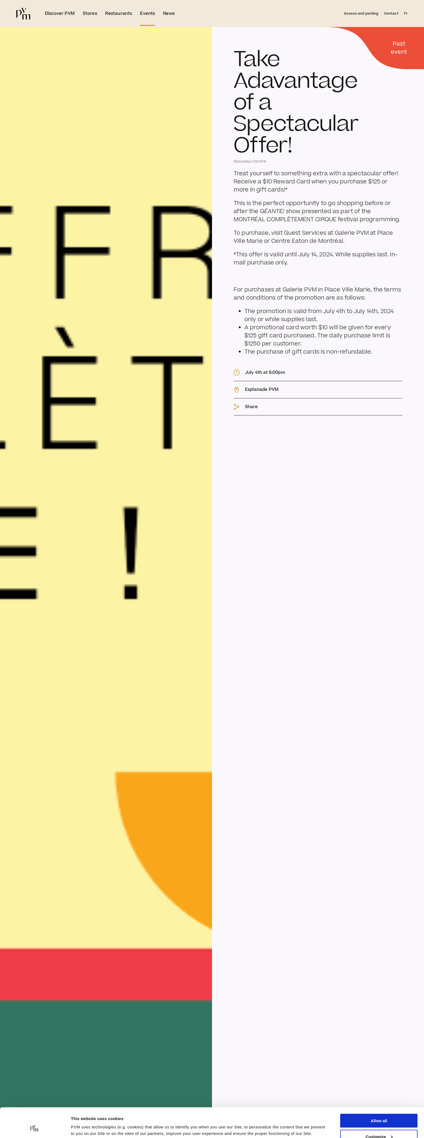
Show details (83, 1120)
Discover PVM (60, 13)
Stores (90, 13)
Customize (379, 1108)
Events (147, 13)
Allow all (379, 1092)
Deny (379, 1124)
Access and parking (361, 13)
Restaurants (118, 13)
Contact (391, 13)
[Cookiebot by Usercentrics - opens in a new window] (35, 1127)
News (169, 13)
